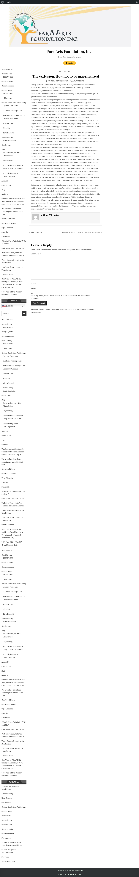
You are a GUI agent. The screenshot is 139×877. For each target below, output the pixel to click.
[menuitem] (2, 2)
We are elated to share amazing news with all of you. (12, 211)
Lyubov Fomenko (10, 106)
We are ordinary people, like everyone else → (82, 232)
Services (5, 857)
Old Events (7, 98)
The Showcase (7, 275)
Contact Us (6, 185)
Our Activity (6, 90)
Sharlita (6, 128)
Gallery (4, 194)
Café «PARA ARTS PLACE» (12, 248)
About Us (5, 181)
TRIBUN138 (8, 77)
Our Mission (6, 74)
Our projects (7, 81)
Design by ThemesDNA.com (69, 874)
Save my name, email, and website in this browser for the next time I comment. (60, 297)
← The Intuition (35, 232)
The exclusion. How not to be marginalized (65, 76)
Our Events (6, 145)
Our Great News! (8, 223)
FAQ (3, 190)
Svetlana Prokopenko (12, 111)
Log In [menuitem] (8, 2)
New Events (8, 93)
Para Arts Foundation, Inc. (69, 57)
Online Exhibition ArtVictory (13, 103)
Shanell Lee (8, 123)
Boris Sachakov (9, 141)
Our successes (7, 86)
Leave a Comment (78, 81)
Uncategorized (8, 861)
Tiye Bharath (8, 133)
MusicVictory (7, 137)
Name (34, 283)
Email (34, 288)
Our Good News (8, 219)
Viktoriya (51, 81)
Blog (3, 149)
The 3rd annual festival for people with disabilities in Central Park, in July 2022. (13, 201)
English (7, 306)
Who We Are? (7, 69)
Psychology (66, 71)
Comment (36, 254)
